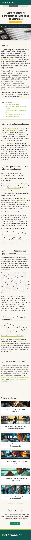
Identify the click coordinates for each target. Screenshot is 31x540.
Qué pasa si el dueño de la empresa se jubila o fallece (15, 480)
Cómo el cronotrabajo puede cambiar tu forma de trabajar (15, 445)
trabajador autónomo (7, 60)
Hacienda (21, 200)
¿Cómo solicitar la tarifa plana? (12, 116)
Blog (5, 26)
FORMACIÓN (21, 6)
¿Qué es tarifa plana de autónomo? (13, 104)
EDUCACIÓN (6, 6)
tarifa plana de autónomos (11, 128)
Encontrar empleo (12, 26)
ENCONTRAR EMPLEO (13, 6)
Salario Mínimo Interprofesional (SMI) (12, 336)
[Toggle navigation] (27, 2)
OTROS (26, 6)
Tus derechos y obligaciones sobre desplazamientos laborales (15, 428)
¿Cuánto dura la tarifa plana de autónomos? (15, 114)
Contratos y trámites (22, 26)
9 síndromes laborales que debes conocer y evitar (15, 462)
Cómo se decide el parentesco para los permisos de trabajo (15, 497)
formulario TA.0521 (14, 188)
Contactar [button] (15, 523)
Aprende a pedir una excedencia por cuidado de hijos (15, 410)
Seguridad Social (15, 130)
